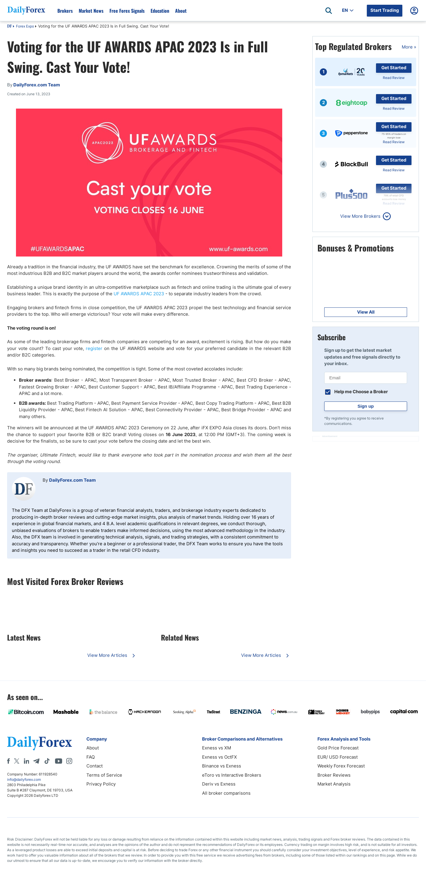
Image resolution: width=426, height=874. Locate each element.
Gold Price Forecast (338, 748)
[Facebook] (8, 761)
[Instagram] (69, 761)
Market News (91, 10)
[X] (16, 761)
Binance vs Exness (221, 766)
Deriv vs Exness (218, 784)
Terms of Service (104, 775)
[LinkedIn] (26, 761)
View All (366, 312)
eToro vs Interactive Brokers (231, 775)
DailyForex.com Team (72, 480)
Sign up (366, 406)
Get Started (393, 67)
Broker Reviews (334, 775)
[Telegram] (36, 761)
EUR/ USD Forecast (337, 757)
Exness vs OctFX (219, 757)
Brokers (65, 10)
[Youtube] (58, 761)
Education (160, 10)
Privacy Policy (101, 784)
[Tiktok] (47, 761)
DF (9, 27)
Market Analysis (334, 784)
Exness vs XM (216, 748)
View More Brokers (360, 216)
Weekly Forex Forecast (341, 766)
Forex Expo (25, 26)
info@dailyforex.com (24, 779)
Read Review (394, 77)
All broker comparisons (226, 793)
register (94, 348)
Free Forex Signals (127, 10)
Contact (94, 766)
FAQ (90, 757)
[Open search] (328, 10)
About (181, 10)
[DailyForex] (39, 743)
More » (409, 47)
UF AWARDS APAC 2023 (139, 293)
